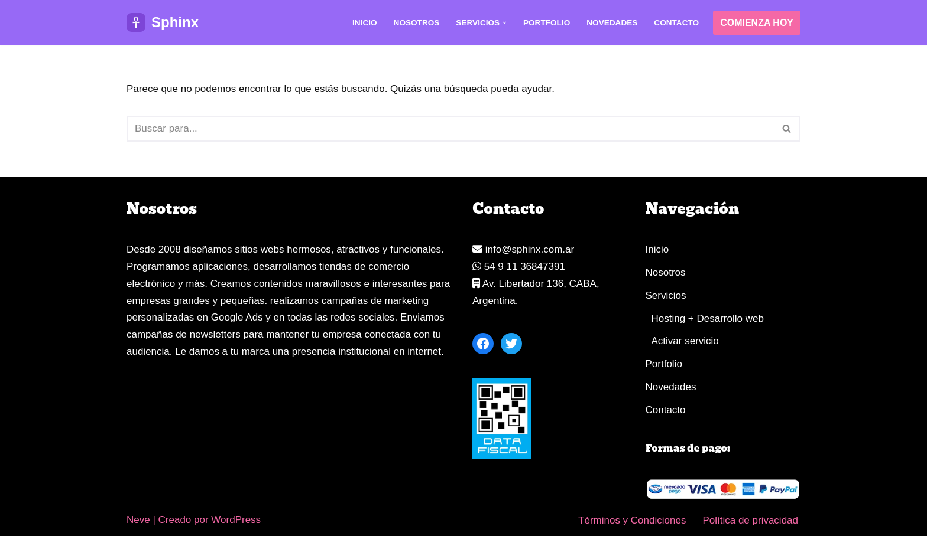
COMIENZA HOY (756, 23)
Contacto (676, 22)
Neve (138, 519)
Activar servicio (685, 341)
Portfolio (546, 22)
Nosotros (417, 22)
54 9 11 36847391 (518, 266)
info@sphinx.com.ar (523, 249)
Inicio (364, 22)
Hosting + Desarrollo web (708, 318)
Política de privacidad (750, 520)
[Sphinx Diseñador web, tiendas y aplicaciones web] (163, 23)
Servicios (666, 295)
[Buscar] (450, 129)
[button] (505, 23)
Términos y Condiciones (632, 520)
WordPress (236, 519)
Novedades (611, 22)
